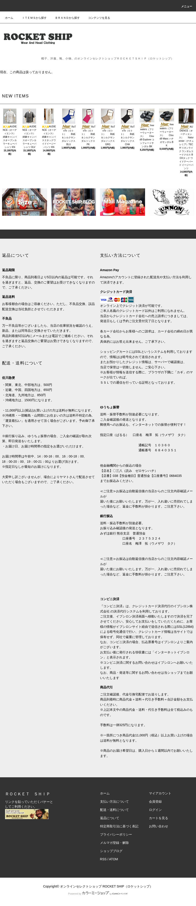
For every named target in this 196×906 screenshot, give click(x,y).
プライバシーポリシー (116, 834)
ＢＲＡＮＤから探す (65, 17)
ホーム (9, 17)
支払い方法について (114, 801)
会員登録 (155, 801)
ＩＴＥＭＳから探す (31, 17)
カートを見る (158, 818)
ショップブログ (111, 851)
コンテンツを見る (96, 17)
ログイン (155, 810)
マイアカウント (160, 793)
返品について (109, 818)
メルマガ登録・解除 (114, 843)
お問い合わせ (158, 826)
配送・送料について (114, 810)
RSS (103, 859)
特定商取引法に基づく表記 (119, 826)
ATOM (113, 859)
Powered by (98, 893)
